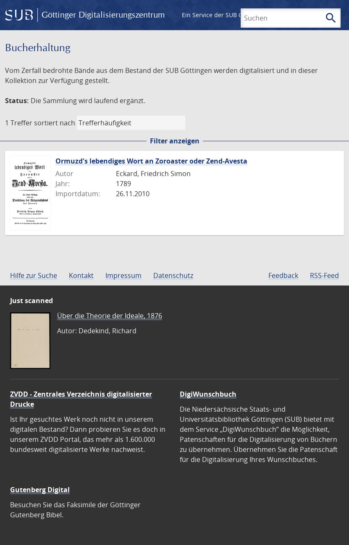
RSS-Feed (324, 275)
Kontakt (81, 275)
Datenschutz (173, 275)
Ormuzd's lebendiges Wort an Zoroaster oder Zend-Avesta (151, 161)
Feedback (283, 275)
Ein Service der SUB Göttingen (224, 15)
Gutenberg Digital (40, 489)
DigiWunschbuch (208, 394)
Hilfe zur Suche (33, 275)
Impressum (123, 275)
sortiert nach (54, 122)
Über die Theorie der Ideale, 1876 (109, 315)
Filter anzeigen (174, 140)
